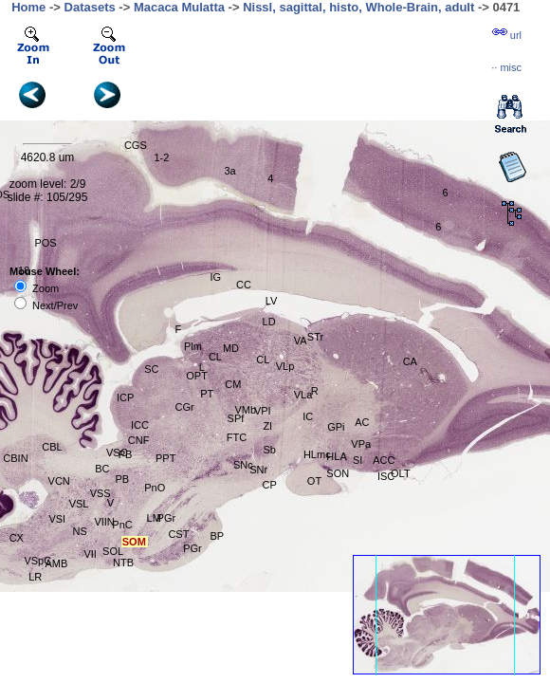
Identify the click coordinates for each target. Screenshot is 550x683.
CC (243, 284)
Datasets (90, 7)
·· (506, 67)
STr (315, 336)
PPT (165, 458)
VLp (285, 366)
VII (89, 554)
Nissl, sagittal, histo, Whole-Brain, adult (358, 7)
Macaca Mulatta (179, 7)
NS (80, 531)
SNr (258, 469)
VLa (303, 394)
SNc (243, 465)
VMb (245, 409)
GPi (335, 427)
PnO (154, 487)
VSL (79, 503)
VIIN (104, 521)
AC (362, 422)
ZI (267, 426)
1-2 (161, 157)
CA (410, 361)
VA (300, 340)
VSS (100, 493)
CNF (139, 440)
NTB (123, 562)
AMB (56, 563)
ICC (140, 425)
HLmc (317, 454)
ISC (385, 476)
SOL (112, 551)
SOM (134, 541)
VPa (361, 444)
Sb (269, 449)
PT (206, 393)
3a (229, 170)
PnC (122, 524)
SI (357, 460)
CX (16, 538)
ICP (125, 397)
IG (215, 277)
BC (102, 468)
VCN (59, 481)
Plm (193, 346)
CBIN (15, 458)
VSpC (37, 560)
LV (272, 300)
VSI (56, 519)
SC (151, 369)
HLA (336, 456)
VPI (262, 410)
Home (28, 7)
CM (233, 384)
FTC (237, 437)
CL (262, 359)
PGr (166, 518)
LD (269, 321)
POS (45, 243)
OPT (197, 375)
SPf (236, 418)
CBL (52, 446)
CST (178, 534)
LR (35, 576)
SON (337, 473)
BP (217, 536)
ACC (383, 460)
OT (314, 481)
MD (231, 348)
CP (270, 484)
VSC (117, 452)
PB (126, 454)
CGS (135, 145)
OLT (401, 473)
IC (307, 416)
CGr (183, 407)
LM (154, 518)
